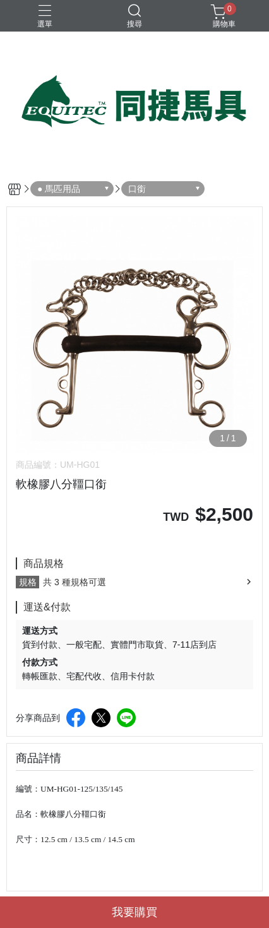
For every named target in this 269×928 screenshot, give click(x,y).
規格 (28, 582)
